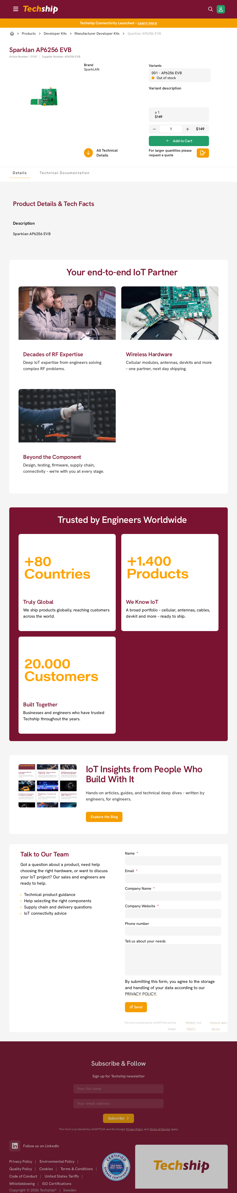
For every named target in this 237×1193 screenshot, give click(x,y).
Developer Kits (55, 33)
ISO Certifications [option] (57, 1183)
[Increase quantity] (187, 129)
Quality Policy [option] (20, 1168)
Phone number (137, 923)
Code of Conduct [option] (23, 1176)
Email (131, 870)
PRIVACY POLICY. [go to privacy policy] (141, 994)
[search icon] (210, 9)
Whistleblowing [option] (22, 1183)
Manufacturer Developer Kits (97, 33)
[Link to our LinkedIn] (16, 1145)
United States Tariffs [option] (62, 1176)
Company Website (142, 906)
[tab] (19, 172)
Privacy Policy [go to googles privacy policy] (134, 1129)
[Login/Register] (221, 9)
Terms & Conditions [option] (76, 1168)
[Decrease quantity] (154, 129)
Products (29, 33)
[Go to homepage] (181, 1166)
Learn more (147, 23)
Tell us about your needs (145, 941)
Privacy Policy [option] (20, 1161)
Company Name (140, 888)
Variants (155, 65)
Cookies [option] (46, 1168)
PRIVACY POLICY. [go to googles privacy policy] (191, 1025)
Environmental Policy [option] (57, 1161)
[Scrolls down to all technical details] (88, 152)
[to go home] (40, 10)
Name (131, 853)
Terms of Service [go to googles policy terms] (215, 1025)
